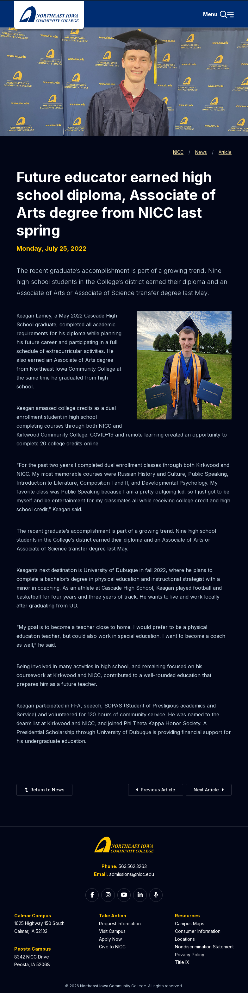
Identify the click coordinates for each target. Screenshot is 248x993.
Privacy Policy (189, 954)
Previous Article (155, 789)
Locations (185, 939)
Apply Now (110, 939)
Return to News (44, 789)
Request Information (120, 923)
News (201, 152)
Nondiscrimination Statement (204, 946)
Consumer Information (197, 931)
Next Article (209, 789)
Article (225, 152)
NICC (178, 152)
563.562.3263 (133, 866)
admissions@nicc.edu (131, 874)
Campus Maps (189, 923)
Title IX (182, 962)
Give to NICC (112, 946)
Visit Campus (112, 931)
